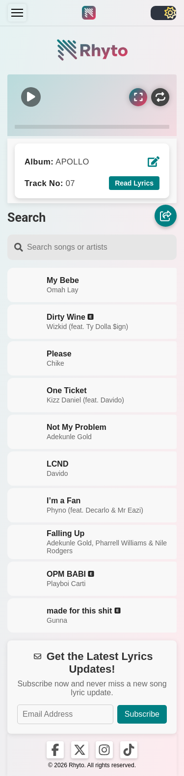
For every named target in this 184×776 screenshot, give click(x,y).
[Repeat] (160, 97)
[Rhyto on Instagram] (104, 749)
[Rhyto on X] (79, 749)
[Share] (166, 216)
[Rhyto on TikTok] (128, 749)
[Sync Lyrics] (138, 97)
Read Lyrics (134, 183)
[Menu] (17, 13)
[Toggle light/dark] (163, 13)
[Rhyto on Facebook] (55, 749)
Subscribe (142, 714)
